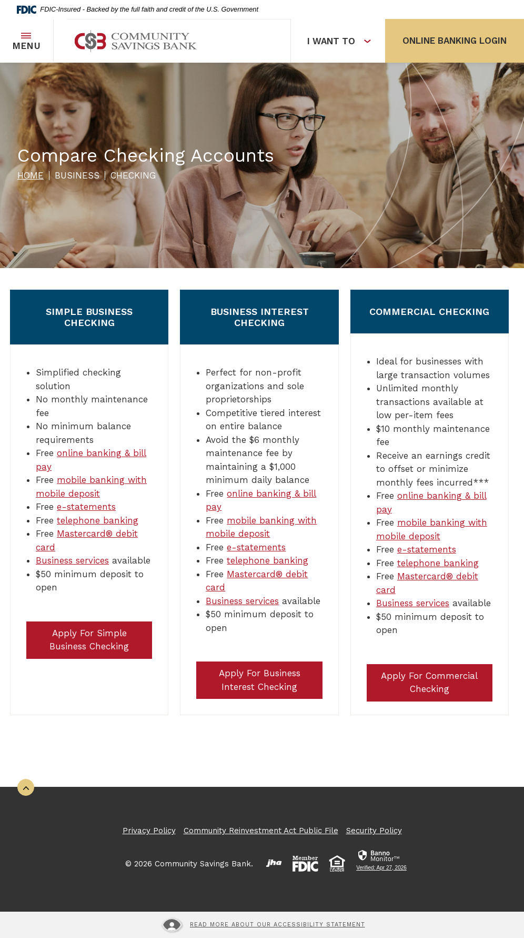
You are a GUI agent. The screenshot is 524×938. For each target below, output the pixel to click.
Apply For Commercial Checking (429, 682)
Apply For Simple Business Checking (89, 640)
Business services (72, 560)
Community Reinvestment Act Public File (261, 830)
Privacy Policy (149, 830)
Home (30, 175)
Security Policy (374, 830)
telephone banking (97, 520)
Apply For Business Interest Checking (259, 680)
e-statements (86, 506)
